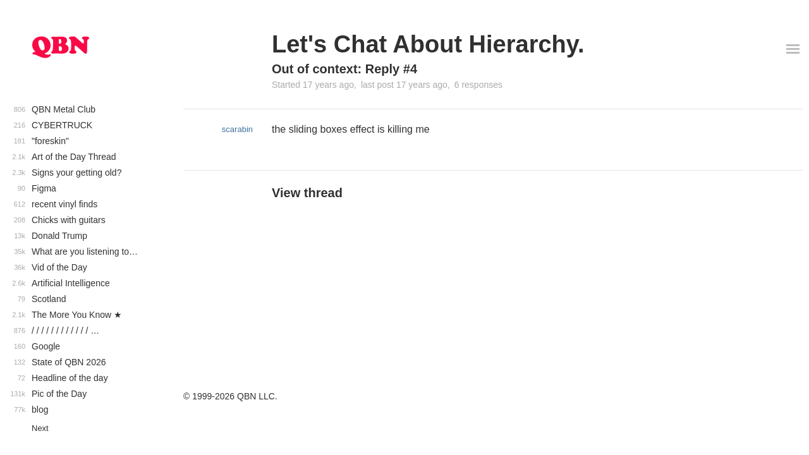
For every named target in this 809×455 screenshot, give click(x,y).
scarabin (237, 129)
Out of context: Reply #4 (344, 69)
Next (40, 428)
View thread (307, 193)
